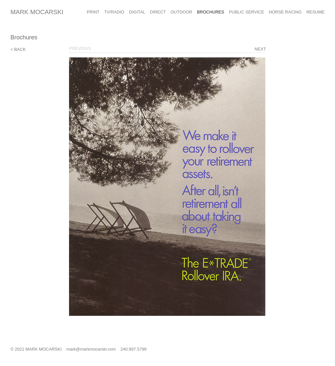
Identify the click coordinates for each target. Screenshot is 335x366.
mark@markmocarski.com (91, 349)
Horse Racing (285, 12)
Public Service (246, 12)
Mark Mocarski (36, 12)
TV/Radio (114, 12)
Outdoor (181, 12)
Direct (158, 12)
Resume (315, 12)
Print (93, 12)
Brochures (210, 12)
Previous (80, 48)
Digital (137, 12)
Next (260, 49)
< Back (18, 49)
